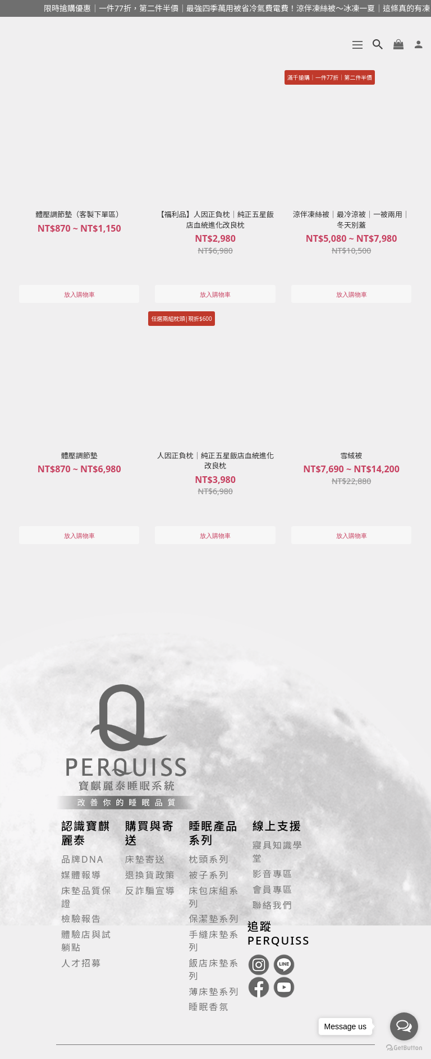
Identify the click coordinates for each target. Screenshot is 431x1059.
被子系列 (209, 875)
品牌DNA (82, 859)
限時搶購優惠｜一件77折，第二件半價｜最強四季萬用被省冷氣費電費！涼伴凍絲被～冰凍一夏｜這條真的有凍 (234, 8)
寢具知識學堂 (278, 851)
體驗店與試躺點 (86, 941)
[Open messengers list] (404, 1026)
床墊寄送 (145, 859)
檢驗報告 (81, 919)
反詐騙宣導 (150, 891)
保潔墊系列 (214, 919)
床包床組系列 (214, 897)
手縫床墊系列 (214, 941)
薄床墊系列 (214, 992)
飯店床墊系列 (214, 969)
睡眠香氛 (209, 1007)
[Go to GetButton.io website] (404, 1047)
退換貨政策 (150, 875)
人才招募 (81, 963)
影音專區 (273, 874)
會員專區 (273, 889)
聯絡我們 (273, 905)
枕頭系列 (209, 859)
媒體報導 (81, 875)
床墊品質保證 (86, 897)
